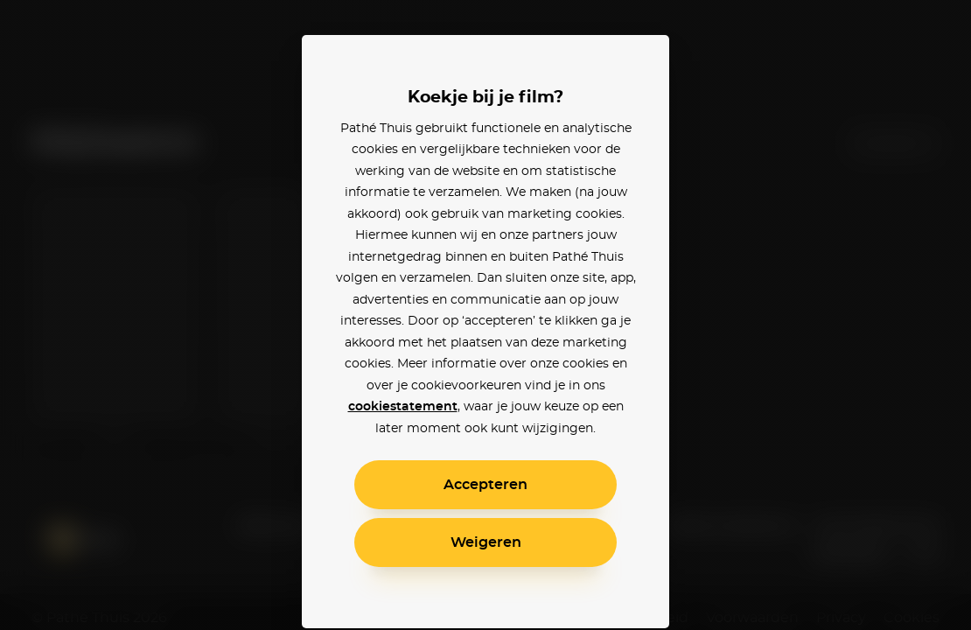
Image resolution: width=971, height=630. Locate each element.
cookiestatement (403, 407)
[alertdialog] (485, 315)
